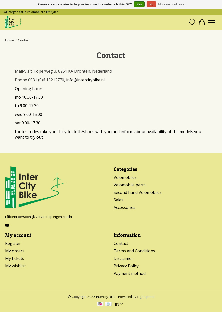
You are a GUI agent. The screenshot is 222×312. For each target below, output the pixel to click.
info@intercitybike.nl (85, 80)
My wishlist (15, 266)
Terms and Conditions (134, 251)
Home (9, 40)
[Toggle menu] (212, 22)
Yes (139, 4)
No (151, 4)
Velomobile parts (130, 185)
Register (13, 243)
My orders (14, 251)
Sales (118, 200)
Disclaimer (123, 258)
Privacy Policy (126, 266)
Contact (121, 243)
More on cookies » (171, 4)
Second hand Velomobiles (138, 192)
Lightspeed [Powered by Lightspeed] (145, 296)
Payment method (130, 273)
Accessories (124, 207)
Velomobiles (125, 177)
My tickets (14, 258)
